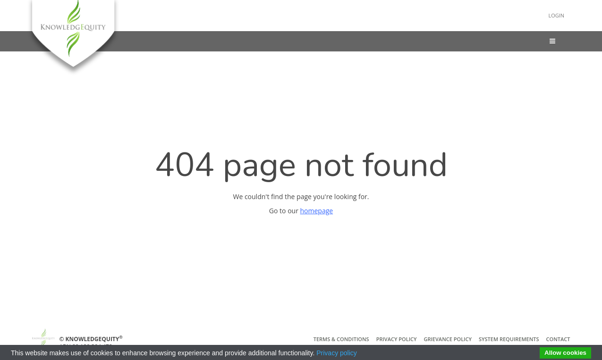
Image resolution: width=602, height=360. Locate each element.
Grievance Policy (448, 339)
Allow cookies (565, 352)
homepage (316, 210)
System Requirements (509, 339)
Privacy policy (336, 353)
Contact (558, 339)
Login (554, 15)
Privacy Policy (396, 339)
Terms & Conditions (341, 339)
